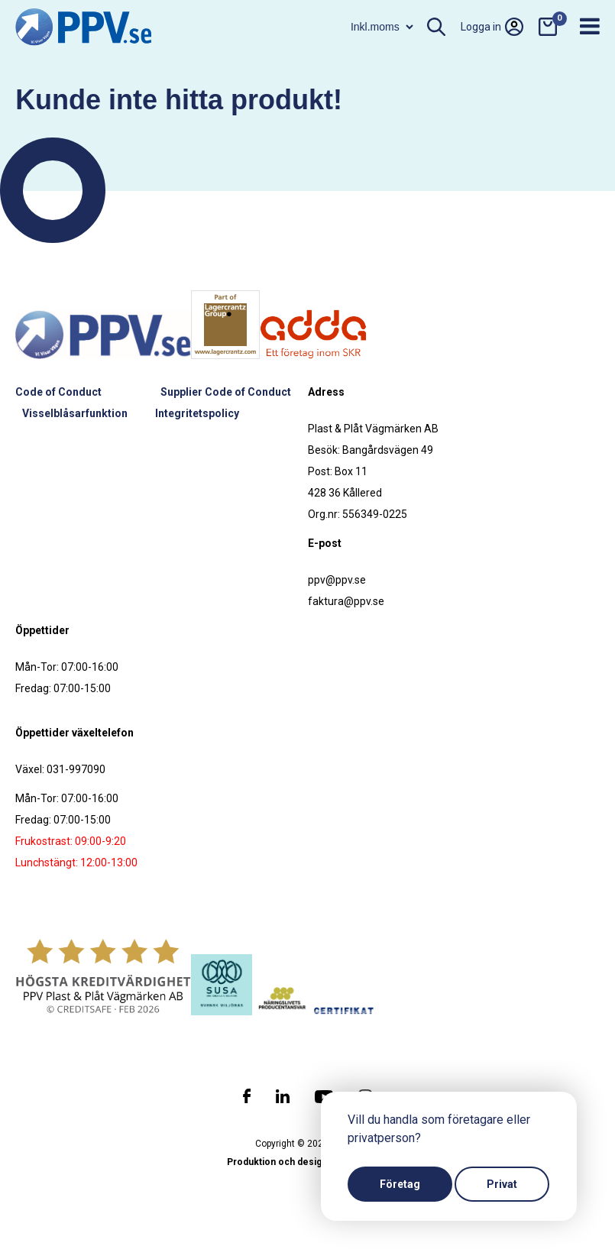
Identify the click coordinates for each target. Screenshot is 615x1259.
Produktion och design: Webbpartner (308, 1162)
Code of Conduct (58, 392)
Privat (502, 1184)
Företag (400, 1184)
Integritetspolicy (197, 413)
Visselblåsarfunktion (75, 413)
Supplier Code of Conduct (225, 392)
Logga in (492, 27)
